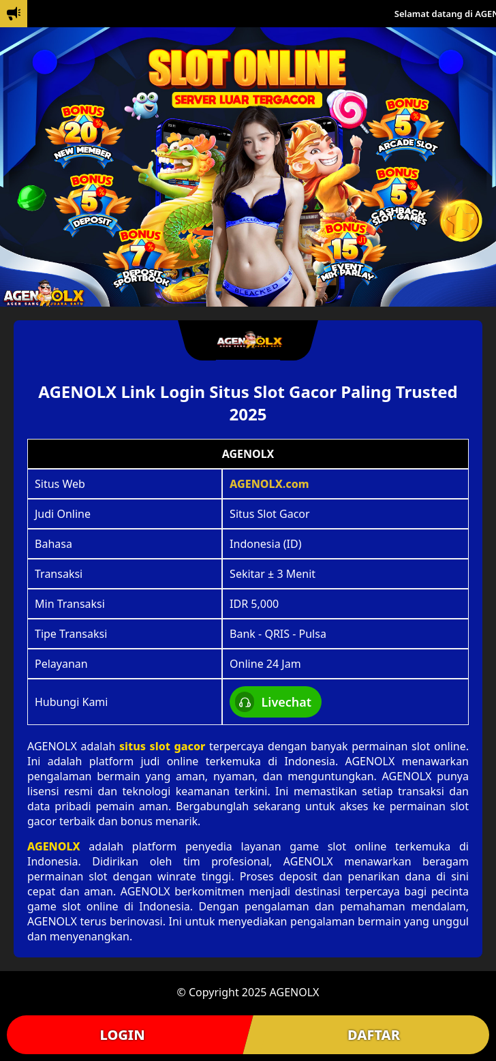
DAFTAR (373, 1035)
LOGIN (121, 1035)
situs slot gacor (162, 746)
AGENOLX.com (269, 483)
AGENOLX (53, 846)
